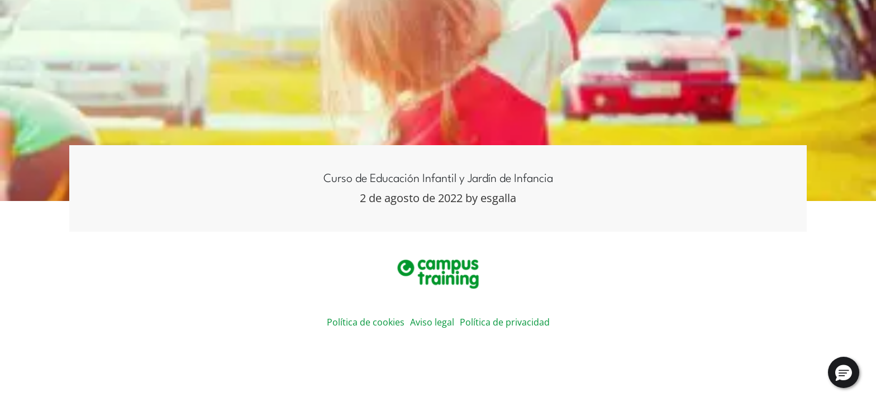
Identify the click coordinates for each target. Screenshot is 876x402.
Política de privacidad (505, 322)
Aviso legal (432, 322)
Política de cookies (365, 322)
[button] (843, 372)
